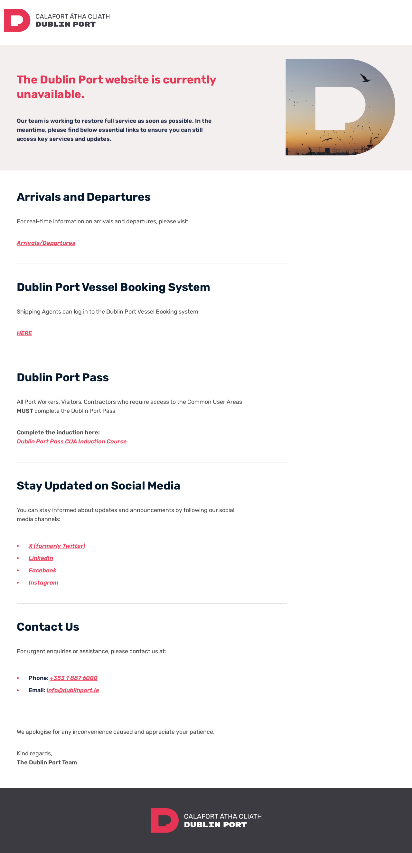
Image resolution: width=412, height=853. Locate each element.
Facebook (42, 570)
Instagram (43, 582)
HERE (24, 333)
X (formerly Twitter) (57, 545)
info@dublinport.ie (73, 690)
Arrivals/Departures (46, 243)
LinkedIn (41, 558)
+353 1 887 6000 (74, 678)
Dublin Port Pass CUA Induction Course (72, 441)
